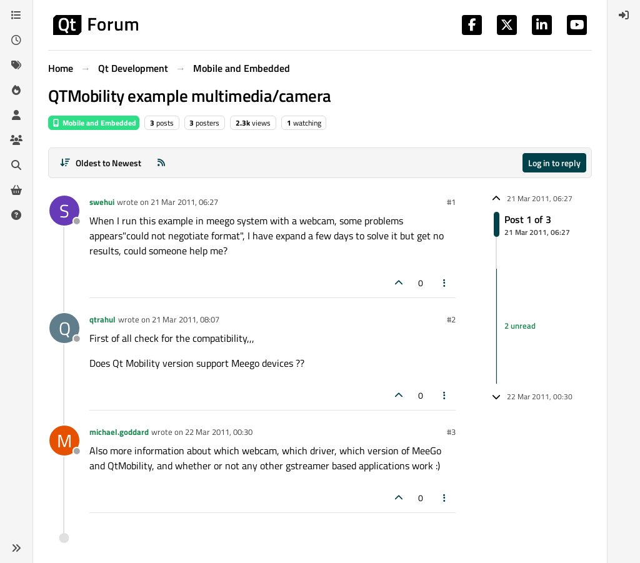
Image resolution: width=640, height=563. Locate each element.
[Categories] (16, 15)
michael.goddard (119, 432)
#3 (451, 432)
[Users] (16, 115)
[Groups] (16, 140)
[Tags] (16, 65)
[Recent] (16, 40)
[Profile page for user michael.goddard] (64, 441)
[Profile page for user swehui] (64, 211)
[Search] (16, 165)
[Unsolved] (16, 215)
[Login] (623, 15)
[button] (16, 548)
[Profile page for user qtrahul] (64, 328)
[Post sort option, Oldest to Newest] (100, 162)
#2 (451, 319)
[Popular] (16, 90)
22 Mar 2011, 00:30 (218, 432)
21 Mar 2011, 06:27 (184, 202)
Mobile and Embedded (93, 123)
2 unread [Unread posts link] (520, 325)
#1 (451, 202)
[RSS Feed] (161, 162)
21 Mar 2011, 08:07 (185, 319)
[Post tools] (445, 282)
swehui (101, 202)
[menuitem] (623, 15)
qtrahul (102, 319)
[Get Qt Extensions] (16, 190)
